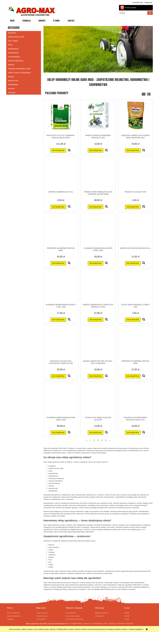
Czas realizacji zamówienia (74, 619)
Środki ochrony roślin (16, 37)
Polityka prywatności (101, 613)
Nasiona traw (13, 81)
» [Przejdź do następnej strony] (109, 440)
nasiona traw (53, 488)
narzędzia (51, 466)
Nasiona (11, 65)
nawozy (51, 486)
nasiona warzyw (54, 483)
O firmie (126, 619)
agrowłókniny (53, 473)
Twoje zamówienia (42, 613)
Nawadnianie (13, 85)
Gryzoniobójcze (14, 57)
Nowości (11, 89)
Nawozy (11, 77)
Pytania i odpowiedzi (13, 616)
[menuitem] (12, 21)
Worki (10, 45)
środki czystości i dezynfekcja (19, 73)
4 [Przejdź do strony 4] (102, 440)
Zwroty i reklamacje (13, 613)
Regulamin (10, 619)
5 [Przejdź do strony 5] (105, 440)
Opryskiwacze (13, 53)
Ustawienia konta (41, 616)
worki (50, 471)
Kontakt (126, 613)
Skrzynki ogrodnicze (15, 61)
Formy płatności (71, 613)
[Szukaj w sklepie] (132, 13)
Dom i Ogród (13, 41)
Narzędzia (12, 33)
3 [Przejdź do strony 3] (98, 440)
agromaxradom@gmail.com (58, 624)
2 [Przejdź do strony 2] (94, 440)
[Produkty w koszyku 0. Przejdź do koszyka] (128, 7)
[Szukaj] (150, 13)
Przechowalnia (41, 619)
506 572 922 (76, 624)
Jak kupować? (99, 616)
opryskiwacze (53, 476)
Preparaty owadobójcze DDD (19, 69)
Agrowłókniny (13, 49)
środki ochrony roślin (55, 468)
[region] (98, 49)
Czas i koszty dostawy (73, 616)
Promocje (11, 93)
